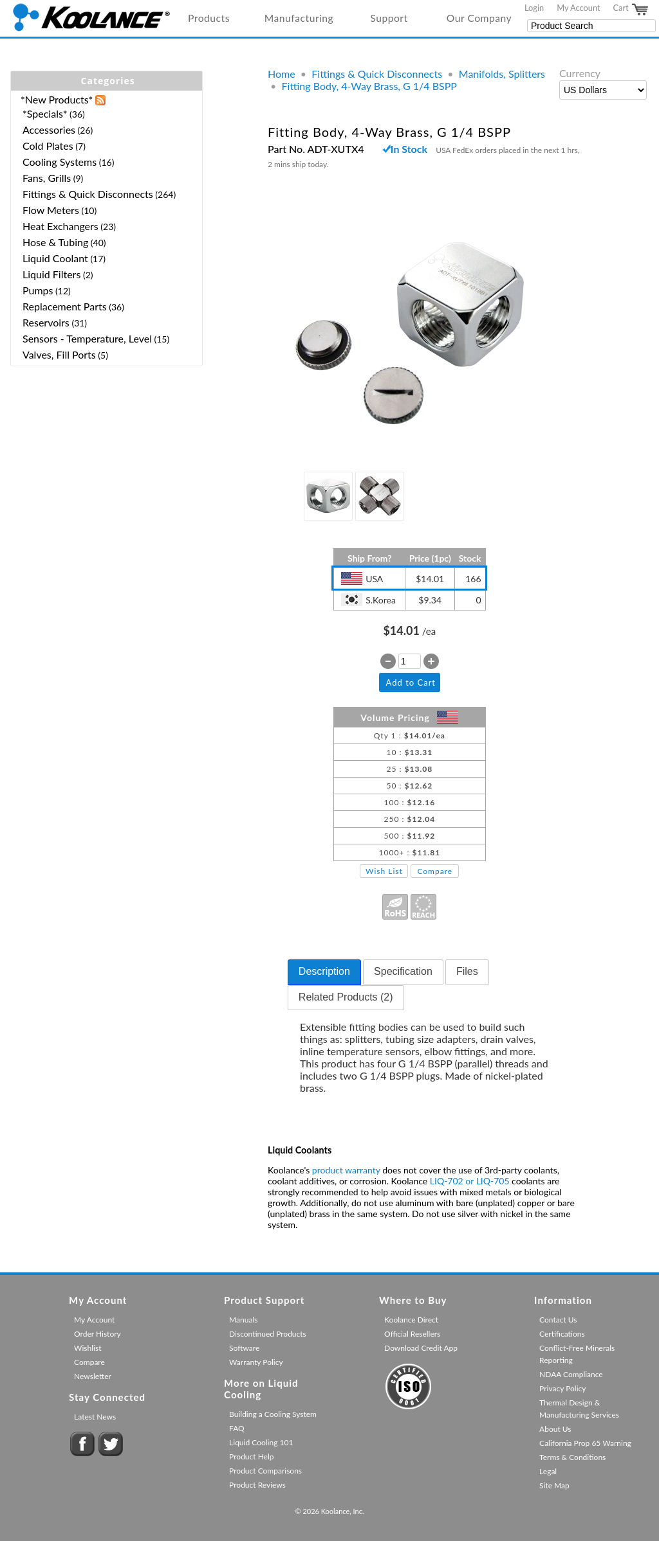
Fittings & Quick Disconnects (376, 73)
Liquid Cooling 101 (261, 1442)
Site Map (554, 1485)
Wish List (384, 871)
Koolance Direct (411, 1319)
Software (244, 1348)
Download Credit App (421, 1348)
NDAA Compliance (571, 1374)
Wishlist (87, 1348)
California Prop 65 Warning (585, 1443)
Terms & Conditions (572, 1457)
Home (281, 73)
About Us (555, 1429)
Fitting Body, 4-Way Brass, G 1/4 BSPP (369, 86)
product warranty (346, 1169)
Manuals (243, 1319)
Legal (548, 1471)
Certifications (562, 1334)
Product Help (251, 1456)
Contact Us (558, 1319)
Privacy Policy (562, 1388)
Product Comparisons (265, 1470)
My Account (578, 8)
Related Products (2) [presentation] (346, 997)
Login (534, 8)
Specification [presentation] (403, 971)
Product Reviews (257, 1485)
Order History (97, 1334)
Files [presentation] (467, 971)
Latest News (95, 1416)
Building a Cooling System (273, 1414)
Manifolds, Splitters (502, 73)
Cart (631, 10)
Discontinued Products (267, 1334)
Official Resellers (412, 1334)
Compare (434, 871)
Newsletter (92, 1376)
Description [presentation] (324, 971)
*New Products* (57, 99)
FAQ (237, 1428)
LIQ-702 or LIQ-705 (470, 1180)
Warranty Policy (256, 1362)
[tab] (324, 972)
